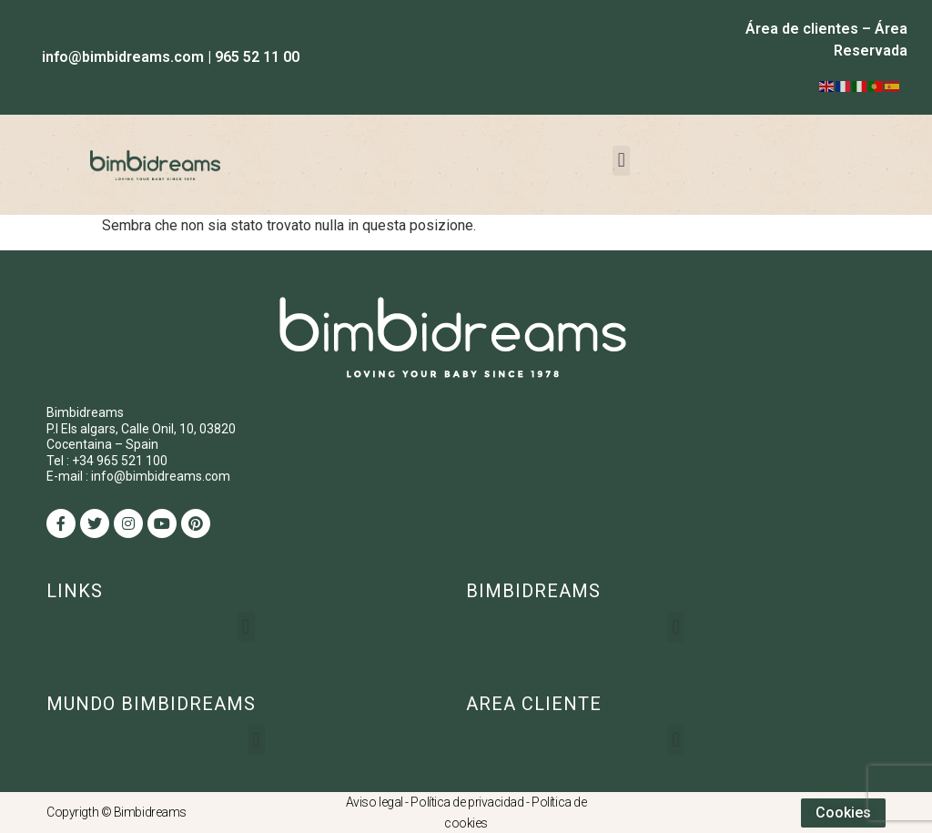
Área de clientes (801, 28)
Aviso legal (374, 802)
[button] (621, 161)
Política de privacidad (466, 802)
